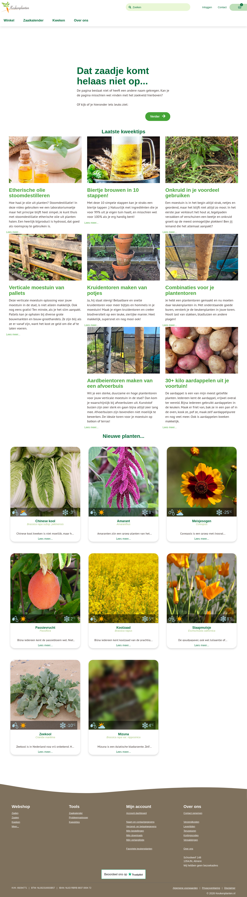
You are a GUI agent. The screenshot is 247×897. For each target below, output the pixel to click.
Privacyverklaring (211, 888)
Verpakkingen (191, 840)
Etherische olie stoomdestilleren (29, 193)
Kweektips (74, 822)
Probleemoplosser (78, 817)
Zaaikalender (33, 20)
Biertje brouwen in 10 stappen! (113, 193)
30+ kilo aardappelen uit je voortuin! (197, 383)
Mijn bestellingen (135, 830)
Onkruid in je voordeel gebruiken (192, 193)
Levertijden (189, 826)
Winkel (8, 20)
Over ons (80, 20)
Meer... (15, 826)
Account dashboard (136, 813)
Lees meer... (13, 232)
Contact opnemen (193, 813)
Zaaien (15, 817)
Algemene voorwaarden (185, 888)
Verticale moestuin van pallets (36, 290)
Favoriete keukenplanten (139, 848)
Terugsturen (190, 830)
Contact (222, 7)
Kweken (58, 20)
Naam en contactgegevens (140, 822)
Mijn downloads (134, 835)
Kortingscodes (191, 835)
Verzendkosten (191, 822)
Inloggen (207, 7)
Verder (157, 116)
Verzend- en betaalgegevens (141, 826)
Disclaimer (229, 888)
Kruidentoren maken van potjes (117, 290)
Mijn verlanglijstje (135, 840)
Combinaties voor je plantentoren (189, 290)
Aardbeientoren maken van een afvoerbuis (120, 383)
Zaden (15, 813)
